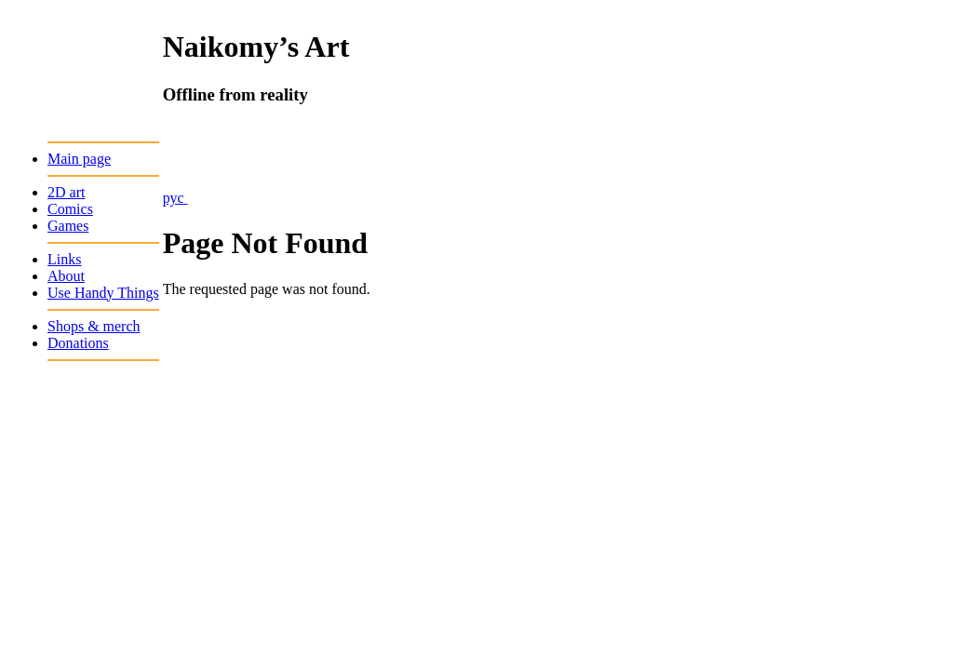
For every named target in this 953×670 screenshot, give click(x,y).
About (66, 276)
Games (67, 226)
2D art (66, 192)
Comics (70, 209)
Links (64, 259)
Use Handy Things (103, 293)
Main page (79, 159)
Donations (78, 343)
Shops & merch (94, 326)
